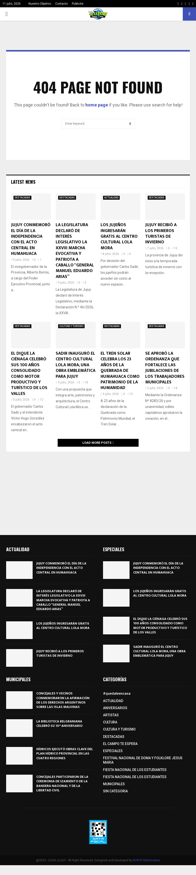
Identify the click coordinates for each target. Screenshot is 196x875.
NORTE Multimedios (146, 860)
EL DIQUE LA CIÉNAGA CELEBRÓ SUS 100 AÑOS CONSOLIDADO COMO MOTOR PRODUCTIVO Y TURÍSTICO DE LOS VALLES (29, 373)
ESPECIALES (113, 751)
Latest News (23, 182)
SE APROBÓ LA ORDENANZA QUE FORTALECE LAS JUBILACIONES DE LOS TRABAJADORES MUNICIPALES (164, 368)
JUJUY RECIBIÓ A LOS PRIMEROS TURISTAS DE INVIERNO (161, 233)
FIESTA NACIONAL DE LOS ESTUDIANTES (135, 770)
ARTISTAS (111, 715)
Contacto (61, 3)
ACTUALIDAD (111, 197)
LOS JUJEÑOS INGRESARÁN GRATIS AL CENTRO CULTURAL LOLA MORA (119, 236)
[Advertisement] (98, 491)
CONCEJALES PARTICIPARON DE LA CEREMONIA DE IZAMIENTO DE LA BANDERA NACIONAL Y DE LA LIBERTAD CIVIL (62, 783)
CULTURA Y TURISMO (71, 326)
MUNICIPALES (114, 784)
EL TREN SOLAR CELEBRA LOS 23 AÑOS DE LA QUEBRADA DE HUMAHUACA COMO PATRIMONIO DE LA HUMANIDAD (120, 371)
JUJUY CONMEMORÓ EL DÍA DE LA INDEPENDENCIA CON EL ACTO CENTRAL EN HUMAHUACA (31, 239)
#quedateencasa (117, 693)
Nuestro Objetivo (39, 3)
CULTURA (110, 722)
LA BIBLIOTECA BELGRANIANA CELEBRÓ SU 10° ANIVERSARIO (59, 723)
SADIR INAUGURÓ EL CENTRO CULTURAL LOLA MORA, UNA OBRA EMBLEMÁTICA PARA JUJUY (75, 365)
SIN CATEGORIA (115, 791)
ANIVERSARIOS (115, 708)
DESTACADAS (22, 197)
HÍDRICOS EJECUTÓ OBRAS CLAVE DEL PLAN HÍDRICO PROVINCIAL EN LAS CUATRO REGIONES (64, 753)
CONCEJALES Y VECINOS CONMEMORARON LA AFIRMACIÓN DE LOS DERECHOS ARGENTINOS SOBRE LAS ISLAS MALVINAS (63, 700)
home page (96, 104)
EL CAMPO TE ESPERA (120, 744)
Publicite (77, 3)
